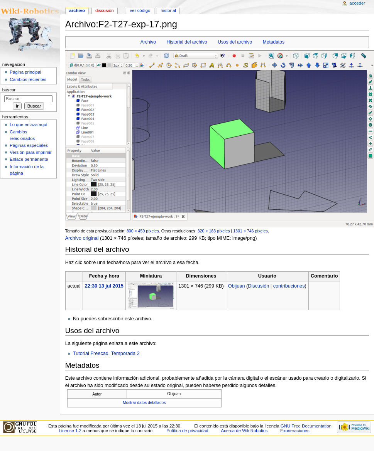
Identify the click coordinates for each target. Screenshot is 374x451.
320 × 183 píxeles (214, 231)
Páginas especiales (29, 145)
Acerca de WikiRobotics (244, 430)
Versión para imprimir (30, 152)
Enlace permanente (29, 159)
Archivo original (82, 238)
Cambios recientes (28, 79)
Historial (168, 10)
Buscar (9, 90)
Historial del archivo (187, 42)
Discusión (258, 286)
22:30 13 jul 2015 (104, 286)
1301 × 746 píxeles (250, 231)
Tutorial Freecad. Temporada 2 (106, 353)
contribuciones (289, 286)
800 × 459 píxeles (143, 231)
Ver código (140, 10)
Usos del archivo (235, 42)
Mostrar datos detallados (144, 403)
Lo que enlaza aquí (28, 124)
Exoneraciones (295, 430)
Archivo (148, 42)
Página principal (25, 72)
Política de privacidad (187, 430)
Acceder (357, 3)
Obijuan (236, 286)
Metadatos (273, 42)
